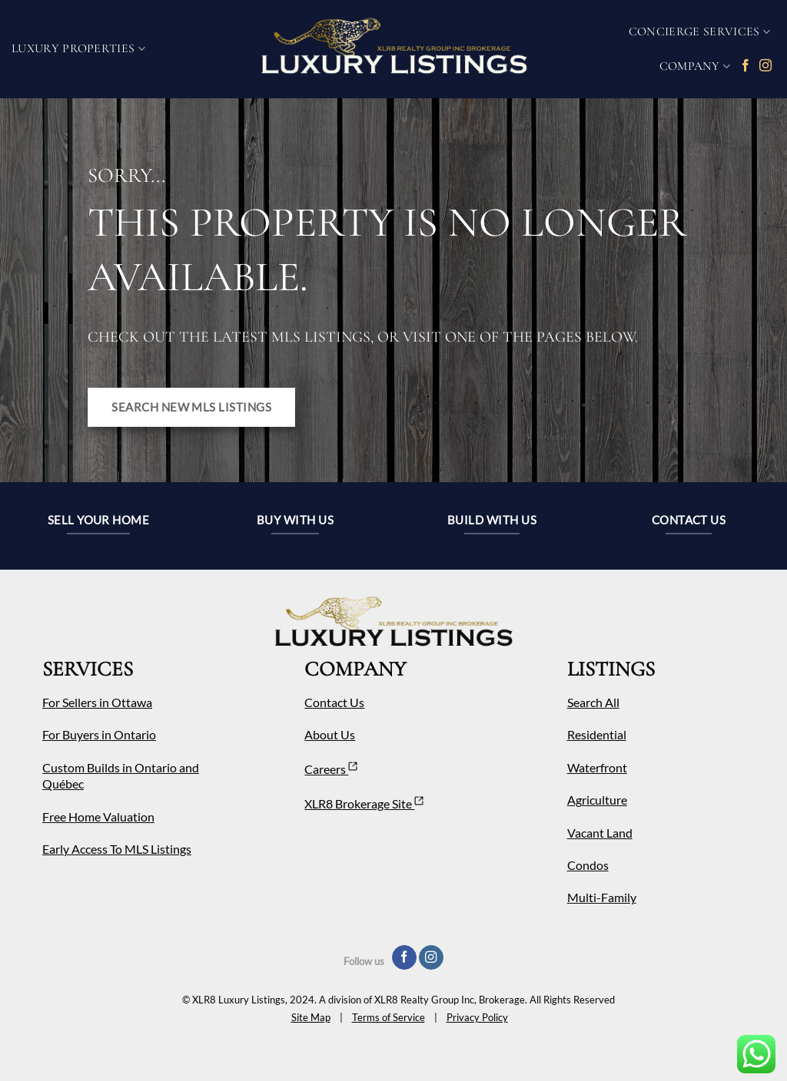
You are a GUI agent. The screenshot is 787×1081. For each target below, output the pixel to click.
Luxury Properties (78, 48)
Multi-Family (601, 897)
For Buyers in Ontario (99, 734)
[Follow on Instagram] (765, 66)
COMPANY (695, 66)
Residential (596, 734)
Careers (330, 769)
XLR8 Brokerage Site (363, 803)
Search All (593, 702)
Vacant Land (600, 832)
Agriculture (597, 799)
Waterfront (597, 767)
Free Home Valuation (98, 816)
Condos (588, 865)
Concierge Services (699, 31)
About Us (329, 734)
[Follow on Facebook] (745, 66)
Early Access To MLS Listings (116, 848)
